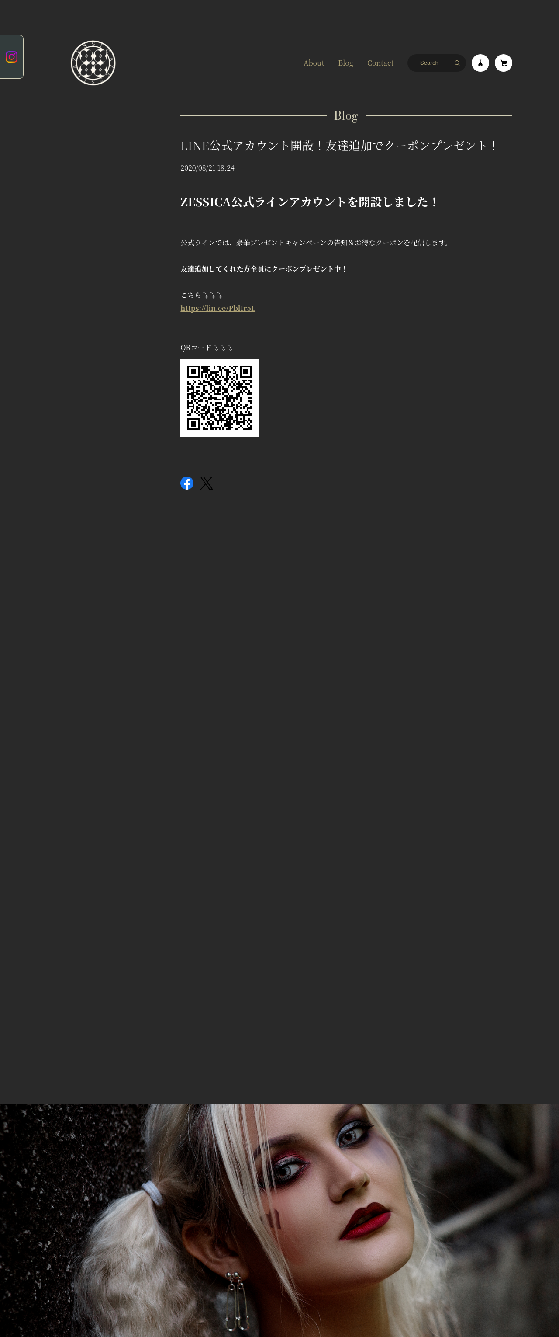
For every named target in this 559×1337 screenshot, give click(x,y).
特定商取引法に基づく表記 (135, 1084)
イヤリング (73, 156)
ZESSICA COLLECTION (78, 176)
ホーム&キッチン (78, 200)
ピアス (67, 141)
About (314, 62)
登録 (279, 1011)
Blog (345, 62)
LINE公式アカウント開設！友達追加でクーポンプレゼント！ (340, 144)
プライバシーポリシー (70, 1084)
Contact (380, 62)
